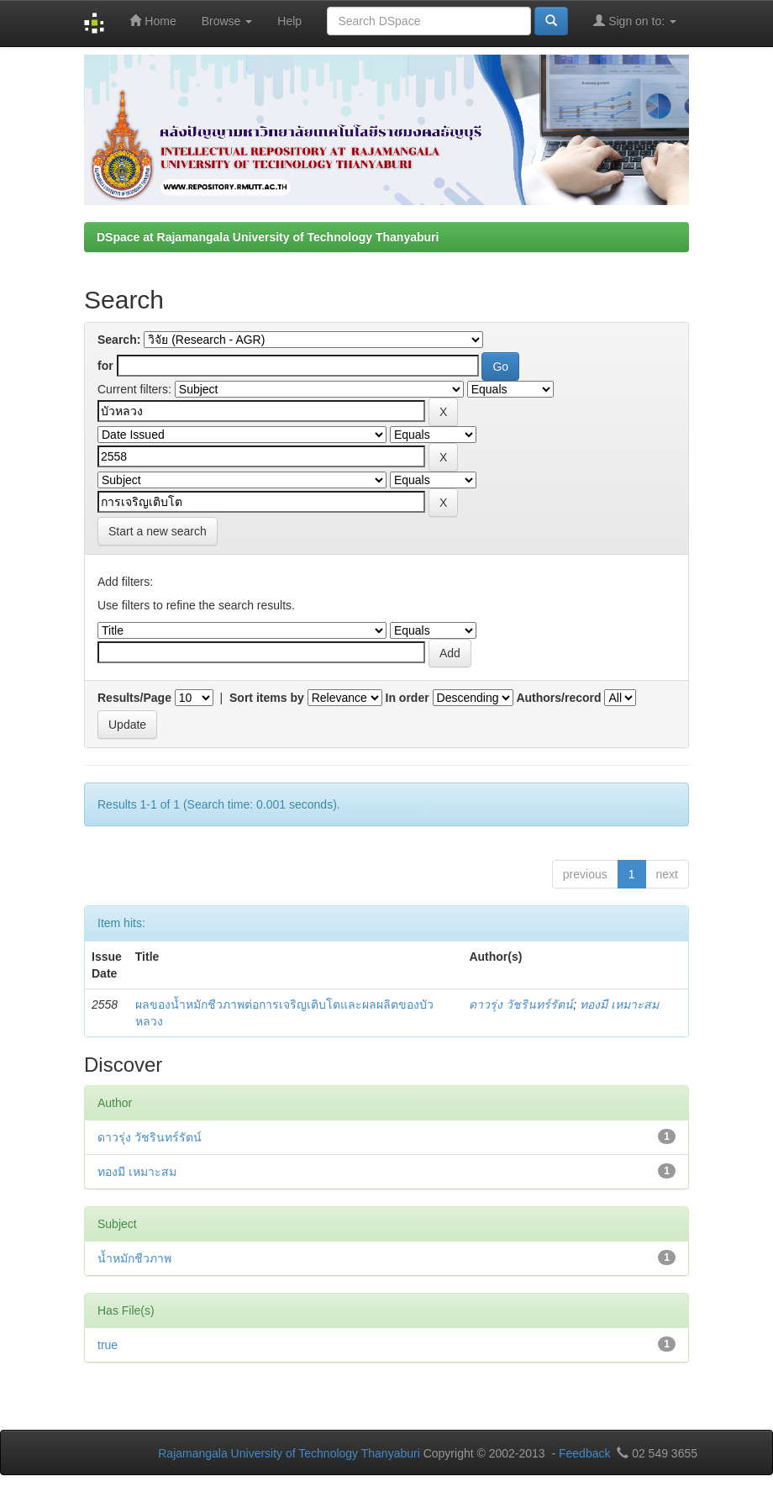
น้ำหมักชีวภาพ (134, 1258)
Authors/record (558, 697)
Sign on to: (634, 20)
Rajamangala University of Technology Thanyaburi (289, 1453)
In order (407, 697)
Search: (118, 339)
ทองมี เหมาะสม (619, 1004)
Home (152, 20)
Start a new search (157, 531)
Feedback (584, 1453)
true (107, 1345)
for (105, 365)
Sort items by (266, 697)
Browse (227, 21)
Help (289, 21)
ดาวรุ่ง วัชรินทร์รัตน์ (521, 1004)
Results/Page (134, 697)
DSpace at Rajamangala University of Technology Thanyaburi (268, 237)
